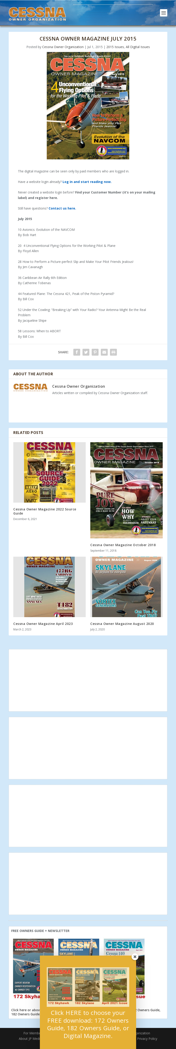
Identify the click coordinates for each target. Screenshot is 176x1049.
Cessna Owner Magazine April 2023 (43, 623)
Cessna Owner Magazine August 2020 (122, 623)
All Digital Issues (138, 47)
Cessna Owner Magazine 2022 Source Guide (44, 511)
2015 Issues (115, 47)
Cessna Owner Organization (63, 47)
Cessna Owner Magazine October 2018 (123, 545)
